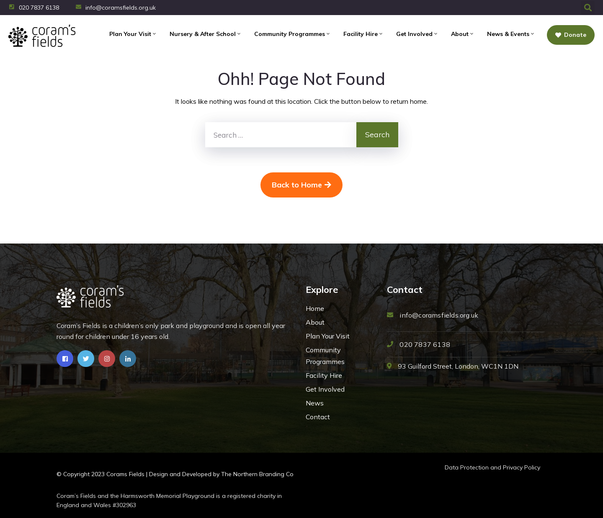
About (462, 34)
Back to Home (301, 185)
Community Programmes (292, 34)
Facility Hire (363, 34)
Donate (570, 34)
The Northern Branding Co (257, 474)
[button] (588, 8)
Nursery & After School (206, 34)
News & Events (511, 34)
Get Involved (417, 34)
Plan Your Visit (133, 34)
